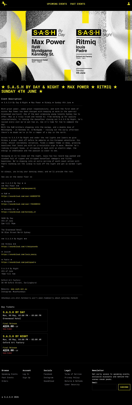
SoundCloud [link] (49, 381)
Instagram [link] (48, 377)
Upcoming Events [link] (10, 374)
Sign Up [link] (26, 377)
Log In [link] (26, 374)
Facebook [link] (48, 374)
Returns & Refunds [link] (74, 381)
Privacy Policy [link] (72, 377)
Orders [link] (5, 381)
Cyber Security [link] (72, 384)
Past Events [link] (8, 377)
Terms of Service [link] (73, 374)
